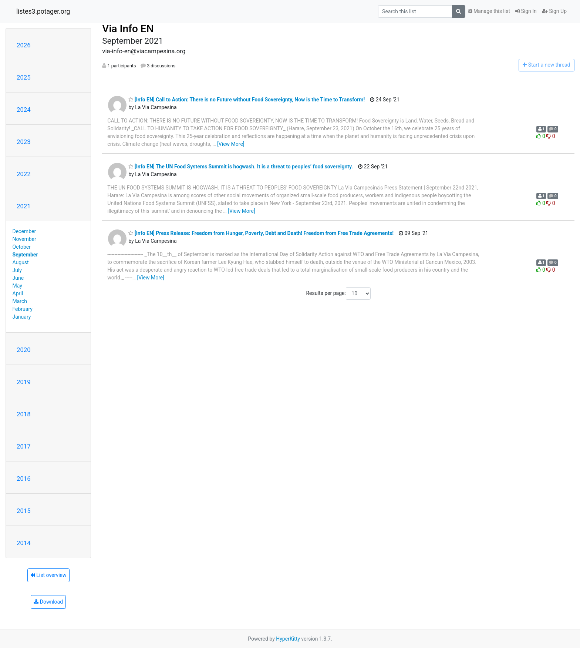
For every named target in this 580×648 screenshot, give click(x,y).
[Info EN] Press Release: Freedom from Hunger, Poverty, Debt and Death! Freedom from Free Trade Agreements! (261, 233)
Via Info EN (128, 29)
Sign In (526, 11)
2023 (24, 141)
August (21, 262)
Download (48, 602)
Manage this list (489, 11)
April (18, 293)
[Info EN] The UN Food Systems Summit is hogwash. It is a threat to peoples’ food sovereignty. (240, 166)
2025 (24, 77)
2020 (24, 349)
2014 (24, 543)
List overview (48, 575)
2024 (24, 109)
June (18, 278)
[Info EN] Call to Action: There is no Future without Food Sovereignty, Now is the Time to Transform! (246, 100)
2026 (24, 45)
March (20, 301)
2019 (24, 382)
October (22, 247)
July (17, 270)
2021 (24, 206)
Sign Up (554, 11)
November (24, 239)
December (24, 231)
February (23, 309)
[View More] (230, 144)
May (17, 286)
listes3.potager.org (43, 11)
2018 (24, 414)
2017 (24, 446)
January (22, 317)
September (25, 255)
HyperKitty (288, 639)
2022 (24, 174)
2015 (24, 510)
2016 (24, 478)
